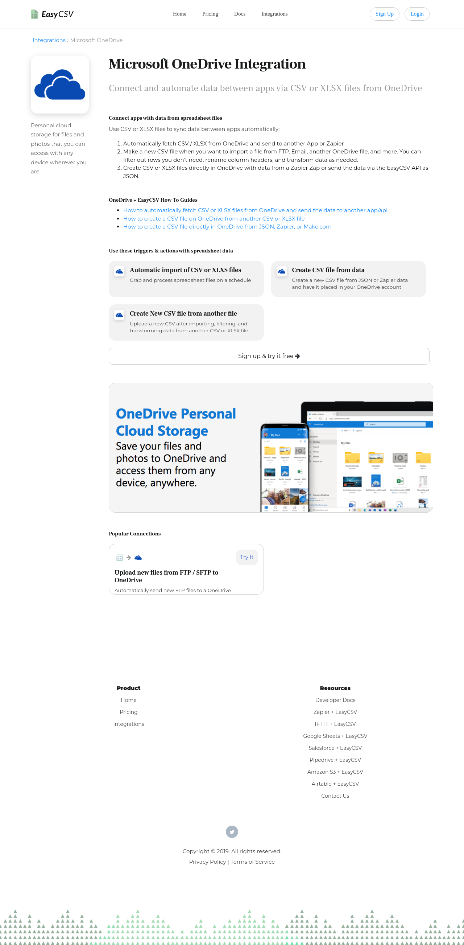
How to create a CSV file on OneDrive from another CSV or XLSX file (214, 218)
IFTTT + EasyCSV (335, 724)
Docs (239, 14)
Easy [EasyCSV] (58, 14)
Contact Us (335, 796)
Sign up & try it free (269, 356)
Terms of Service (253, 861)
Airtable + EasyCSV (335, 784)
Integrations (274, 14)
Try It (247, 557)
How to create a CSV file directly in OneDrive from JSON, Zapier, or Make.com (227, 226)
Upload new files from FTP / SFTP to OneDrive (166, 576)
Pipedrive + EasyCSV (335, 760)
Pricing (210, 14)
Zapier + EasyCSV (335, 712)
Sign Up (385, 14)
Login (417, 14)
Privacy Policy (207, 861)
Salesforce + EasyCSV (335, 748)
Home (179, 14)
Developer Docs (335, 700)
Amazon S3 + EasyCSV (335, 772)
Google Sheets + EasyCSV (335, 736)
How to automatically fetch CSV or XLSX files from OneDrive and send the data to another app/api (255, 210)
